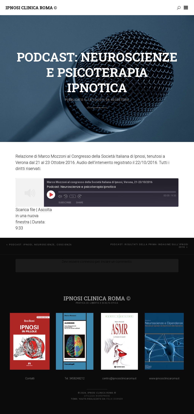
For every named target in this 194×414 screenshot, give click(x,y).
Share (79, 202)
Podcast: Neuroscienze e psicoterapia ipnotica (97, 72)
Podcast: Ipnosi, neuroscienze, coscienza (40, 244)
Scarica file (25, 209)
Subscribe (65, 202)
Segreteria (120, 99)
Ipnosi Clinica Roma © (31, 7)
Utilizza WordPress (97, 396)
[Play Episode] (51, 194)
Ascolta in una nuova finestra (34, 215)
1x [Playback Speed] (72, 196)
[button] (186, 7)
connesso (87, 262)
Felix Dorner (114, 399)
